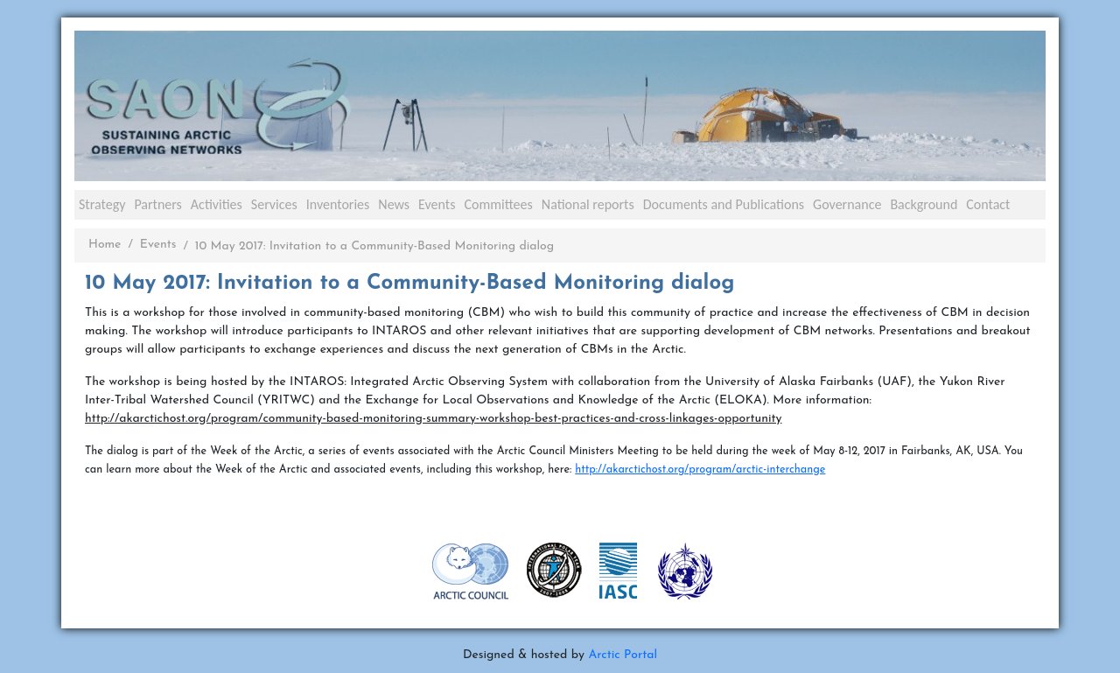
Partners (157, 204)
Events (436, 204)
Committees (498, 204)
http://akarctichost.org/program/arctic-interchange (700, 470)
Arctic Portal (622, 655)
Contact (988, 204)
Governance (847, 204)
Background (923, 204)
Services (274, 204)
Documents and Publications (723, 204)
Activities (216, 204)
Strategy (102, 204)
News (394, 204)
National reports (588, 204)
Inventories (338, 204)
